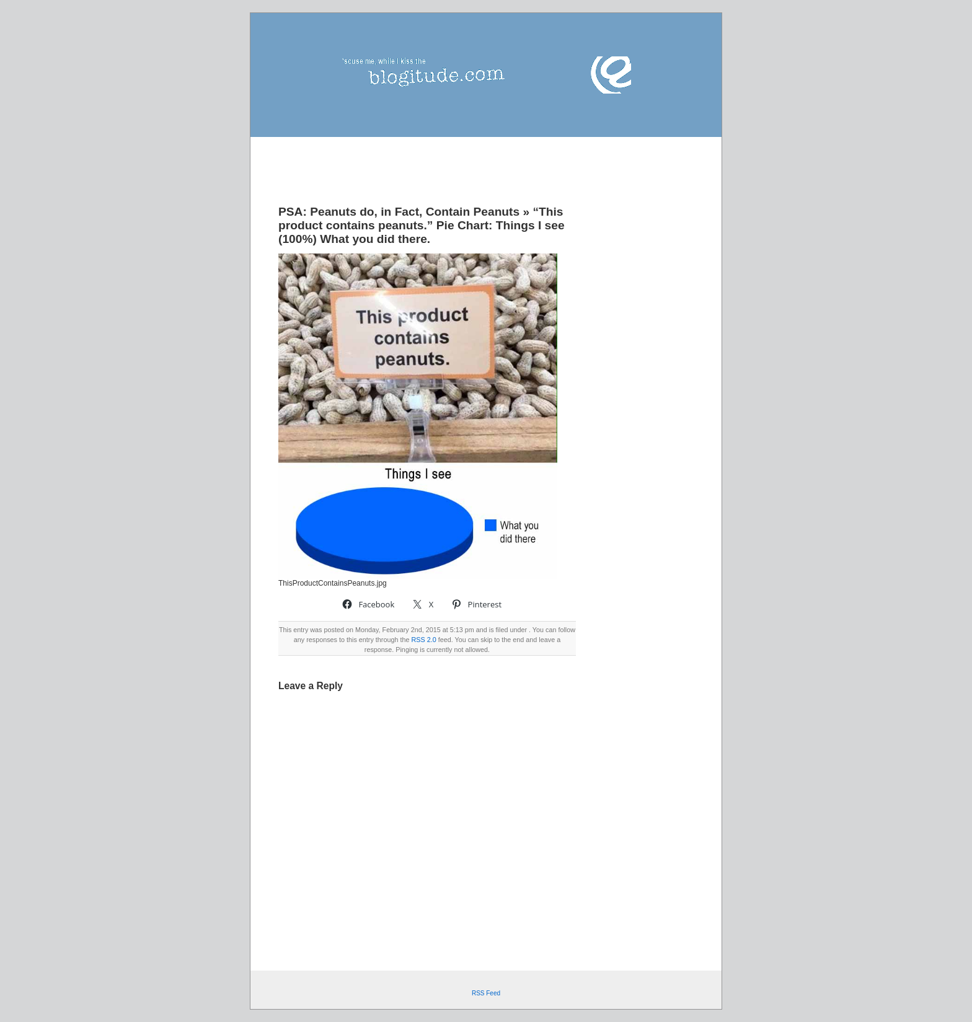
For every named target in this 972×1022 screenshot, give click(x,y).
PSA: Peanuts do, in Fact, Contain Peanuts (398, 211)
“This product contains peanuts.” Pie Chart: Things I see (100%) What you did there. (421, 225)
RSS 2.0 (423, 639)
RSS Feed (486, 993)
